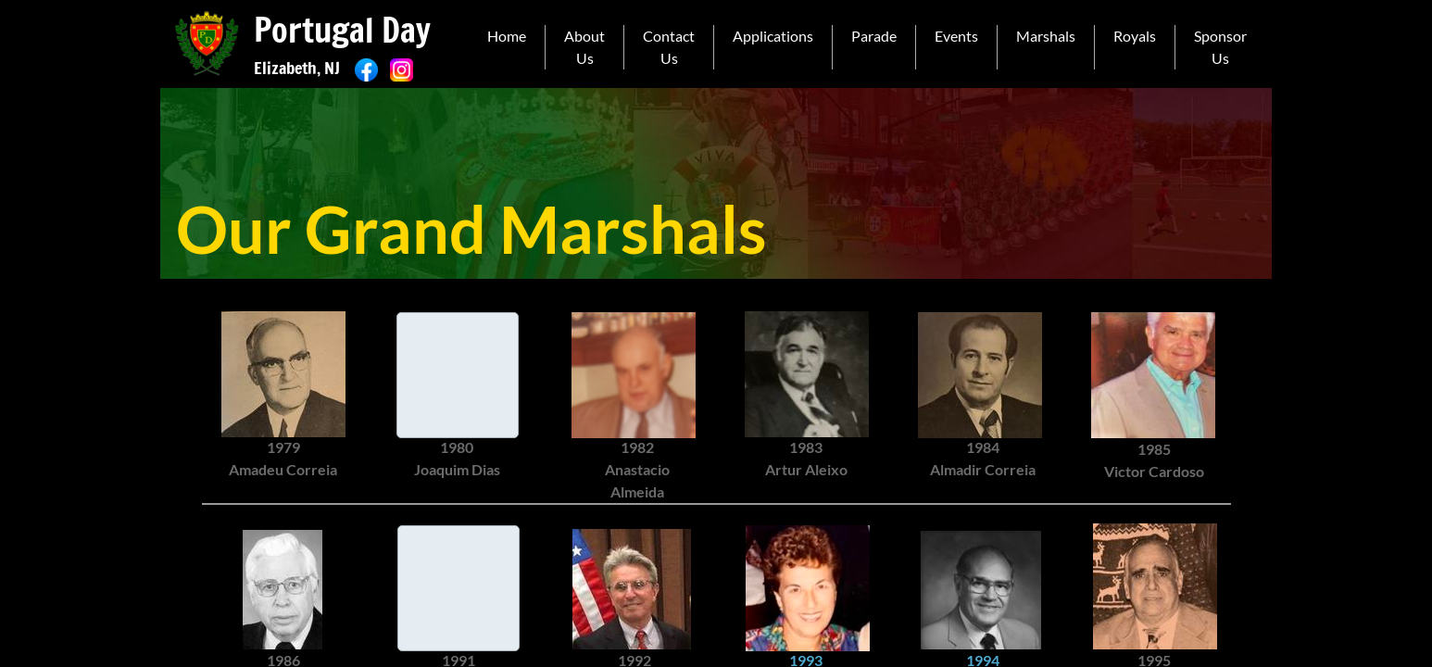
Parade (874, 35)
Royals (1134, 35)
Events (956, 35)
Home (506, 35)
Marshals (1045, 35)
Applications (773, 35)
